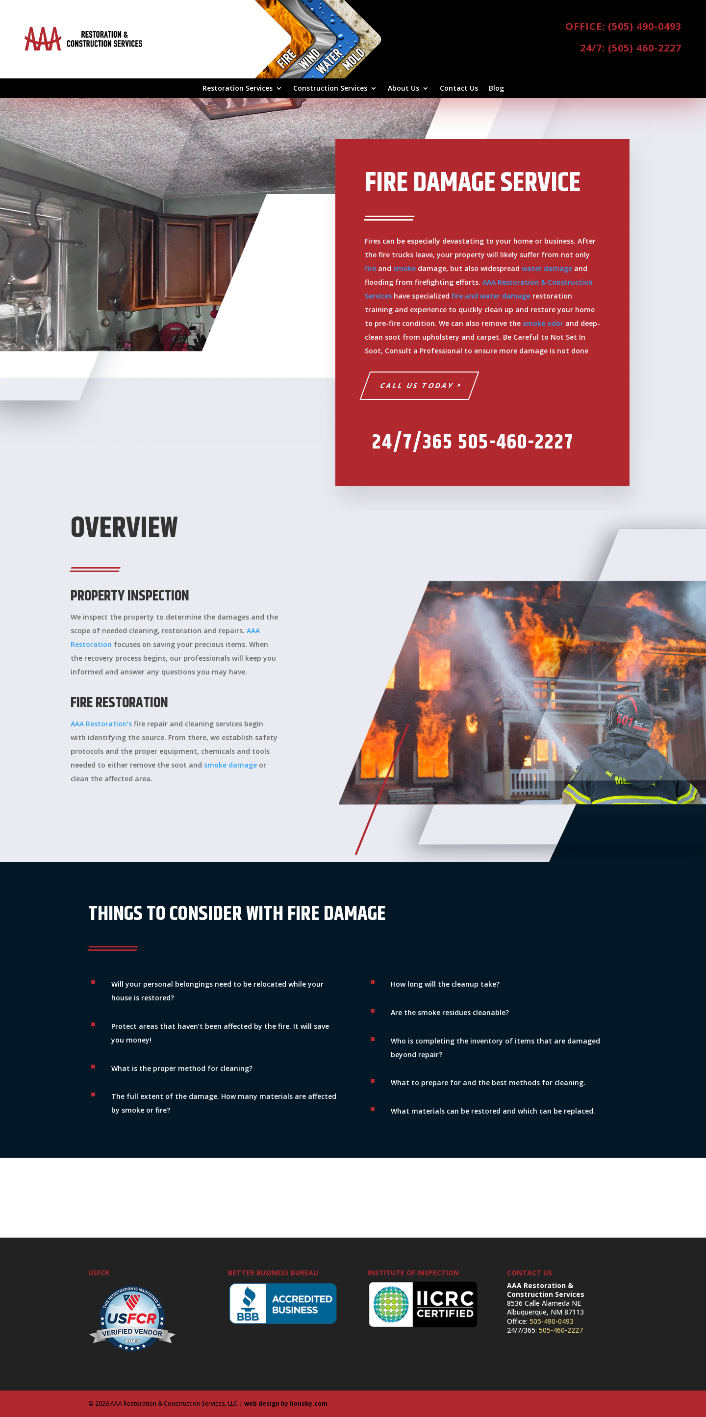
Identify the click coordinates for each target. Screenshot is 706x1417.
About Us (403, 89)
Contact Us (459, 89)
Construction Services (330, 89)
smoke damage (230, 765)
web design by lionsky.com (286, 1403)
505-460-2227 (561, 1330)
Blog (496, 89)
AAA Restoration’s (101, 723)
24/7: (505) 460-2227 (630, 47)
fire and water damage (491, 295)
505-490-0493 (552, 1321)
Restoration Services (237, 89)
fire (370, 268)
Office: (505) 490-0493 (623, 26)
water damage (547, 268)
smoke (404, 268)
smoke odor (543, 323)
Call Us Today (416, 385)
